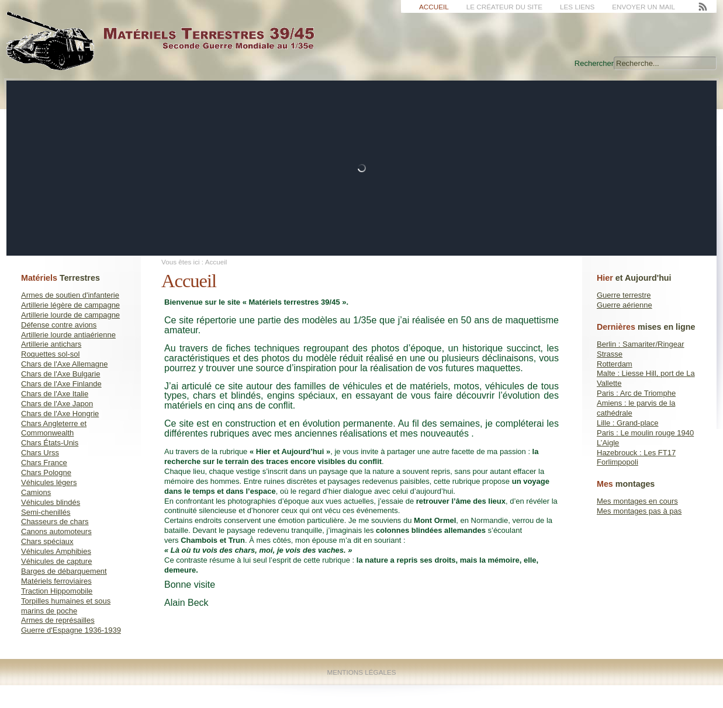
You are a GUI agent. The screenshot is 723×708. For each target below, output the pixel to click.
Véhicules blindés (50, 502)
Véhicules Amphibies (56, 551)
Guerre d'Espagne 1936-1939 (71, 630)
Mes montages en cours (637, 501)
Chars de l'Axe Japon (57, 403)
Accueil (434, 7)
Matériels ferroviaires (56, 581)
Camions (36, 492)
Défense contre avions (58, 324)
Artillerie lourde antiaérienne (68, 334)
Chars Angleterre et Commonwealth (54, 428)
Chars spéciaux (47, 541)
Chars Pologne (46, 472)
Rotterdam (614, 364)
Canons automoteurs (56, 531)
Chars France (44, 462)
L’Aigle (608, 442)
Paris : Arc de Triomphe (636, 393)
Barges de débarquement (64, 571)
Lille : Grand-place (628, 422)
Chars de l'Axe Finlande (61, 383)
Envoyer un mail (643, 7)
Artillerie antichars (51, 344)
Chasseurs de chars (55, 521)
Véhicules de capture (56, 561)
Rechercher (594, 63)
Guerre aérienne (624, 305)
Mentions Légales (361, 672)
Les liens (577, 7)
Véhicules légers (49, 482)
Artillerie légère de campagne (70, 305)
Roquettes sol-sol (50, 354)
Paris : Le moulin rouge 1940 (645, 432)
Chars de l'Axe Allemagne (64, 364)
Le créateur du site (504, 7)
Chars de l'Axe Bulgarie (60, 373)
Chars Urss (40, 452)
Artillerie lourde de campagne (70, 315)
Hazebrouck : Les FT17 (636, 452)
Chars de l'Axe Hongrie (60, 413)
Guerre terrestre (624, 295)
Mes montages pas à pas (639, 511)
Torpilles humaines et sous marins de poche (65, 606)
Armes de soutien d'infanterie (70, 295)
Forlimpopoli (617, 462)
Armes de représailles (58, 620)
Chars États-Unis (49, 442)
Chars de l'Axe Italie (54, 393)
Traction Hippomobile (56, 591)
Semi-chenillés (46, 512)
